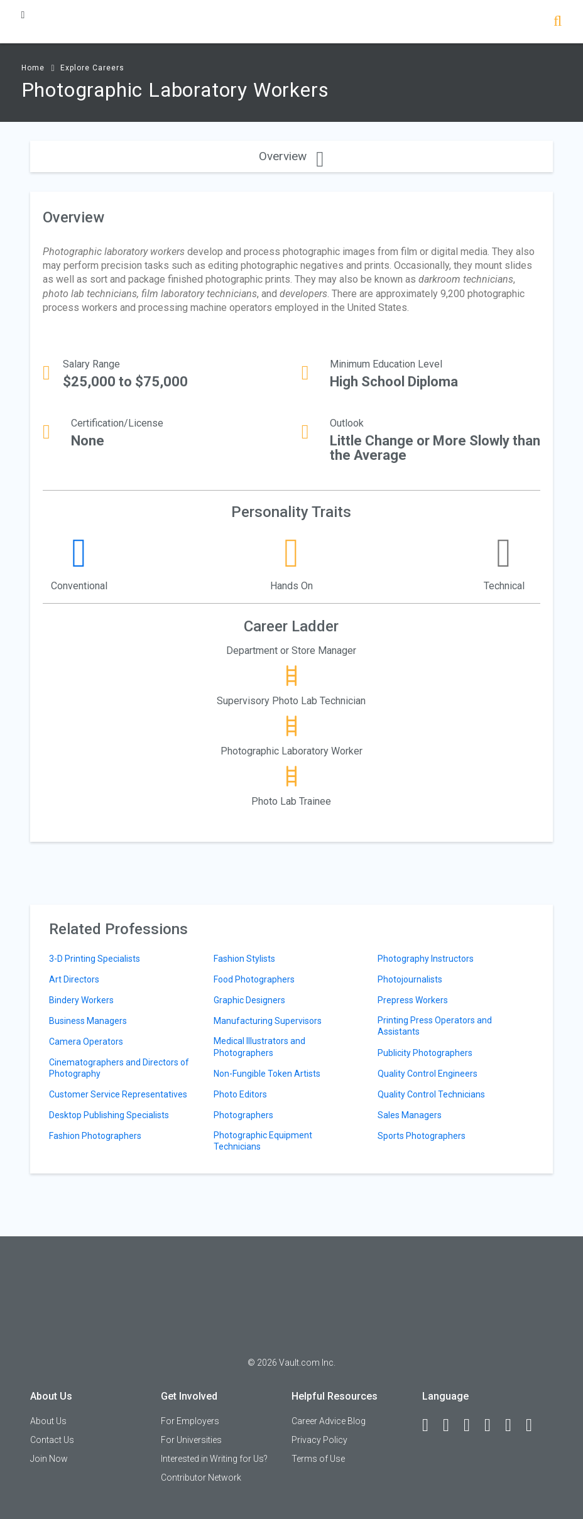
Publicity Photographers (425, 1053)
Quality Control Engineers (427, 1074)
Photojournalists (410, 979)
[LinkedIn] (451, 1425)
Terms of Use (318, 1459)
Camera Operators (86, 1042)
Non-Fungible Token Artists (267, 1074)
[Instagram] (493, 1425)
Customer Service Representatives (118, 1094)
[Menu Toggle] (23, 15)
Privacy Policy (319, 1440)
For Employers (190, 1421)
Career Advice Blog (329, 1421)
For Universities (191, 1440)
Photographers (243, 1115)
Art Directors (74, 979)
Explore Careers (92, 67)
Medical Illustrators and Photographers (259, 1046)
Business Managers (88, 1021)
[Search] (557, 22)
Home (33, 67)
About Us (48, 1421)
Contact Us (52, 1440)
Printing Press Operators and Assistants (435, 1026)
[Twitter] (472, 1425)
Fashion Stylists (244, 959)
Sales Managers (410, 1115)
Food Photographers (254, 979)
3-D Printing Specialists (94, 959)
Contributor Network (201, 1478)
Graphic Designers (249, 1000)
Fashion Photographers (95, 1136)
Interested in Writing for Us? (214, 1459)
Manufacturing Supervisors (268, 1021)
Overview (291, 156)
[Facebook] (431, 1425)
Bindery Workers (81, 1000)
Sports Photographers (422, 1136)
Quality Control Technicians (431, 1094)
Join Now (49, 1459)
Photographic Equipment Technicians (263, 1141)
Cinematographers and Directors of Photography (119, 1068)
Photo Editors (240, 1094)
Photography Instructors (426, 959)
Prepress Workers (413, 1000)
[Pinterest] (514, 1425)
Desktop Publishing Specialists (109, 1115)
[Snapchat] (534, 1425)
